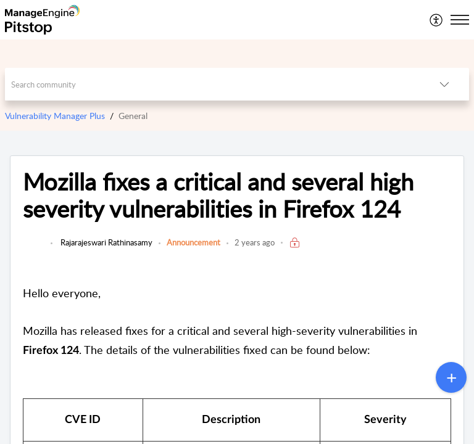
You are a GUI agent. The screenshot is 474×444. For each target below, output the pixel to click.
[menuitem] (437, 20)
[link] (33, 248)
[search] (212, 84)
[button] (437, 20)
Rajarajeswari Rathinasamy (105, 242)
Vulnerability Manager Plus (55, 115)
